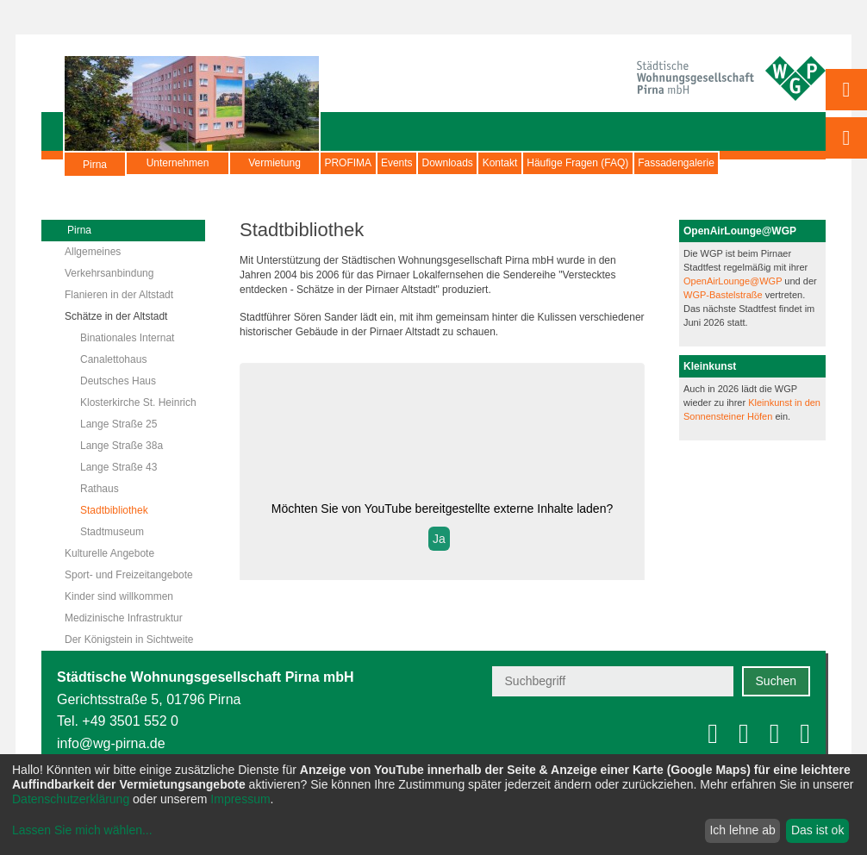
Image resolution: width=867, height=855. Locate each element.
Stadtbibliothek (114, 510)
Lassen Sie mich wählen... (82, 830)
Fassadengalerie (182, 184)
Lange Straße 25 (118, 424)
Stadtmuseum (112, 532)
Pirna (95, 171)
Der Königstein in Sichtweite (129, 639)
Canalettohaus (113, 359)
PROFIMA (361, 163)
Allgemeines (93, 252)
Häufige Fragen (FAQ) (698, 163)
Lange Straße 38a (121, 446)
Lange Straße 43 (118, 467)
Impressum (240, 799)
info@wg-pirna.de (111, 743)
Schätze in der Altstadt (116, 316)
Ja (439, 539)
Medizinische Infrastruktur (124, 618)
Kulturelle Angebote (109, 553)
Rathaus (99, 489)
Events (437, 163)
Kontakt (594, 163)
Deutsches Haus (118, 381)
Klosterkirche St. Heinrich (138, 402)
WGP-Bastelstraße (724, 295)
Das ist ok (817, 830)
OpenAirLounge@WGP (733, 281)
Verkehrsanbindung (109, 273)
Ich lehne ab (742, 830)
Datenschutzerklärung (70, 799)
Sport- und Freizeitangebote (129, 575)
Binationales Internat (127, 338)
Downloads (514, 163)
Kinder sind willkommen (119, 596)
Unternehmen (178, 163)
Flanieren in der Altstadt (119, 295)
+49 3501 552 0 (130, 721)
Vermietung (274, 163)
